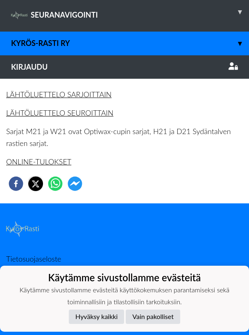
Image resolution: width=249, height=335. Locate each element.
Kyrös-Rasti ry (130, 43)
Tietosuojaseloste (33, 258)
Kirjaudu (124, 66)
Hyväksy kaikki (96, 316)
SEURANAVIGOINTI (130, 12)
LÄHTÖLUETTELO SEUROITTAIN (59, 112)
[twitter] (35, 183)
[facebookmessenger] (75, 183)
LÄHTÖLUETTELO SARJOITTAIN (58, 94)
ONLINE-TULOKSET (38, 161)
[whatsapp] (55, 183)
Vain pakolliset (153, 316)
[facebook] (16, 183)
